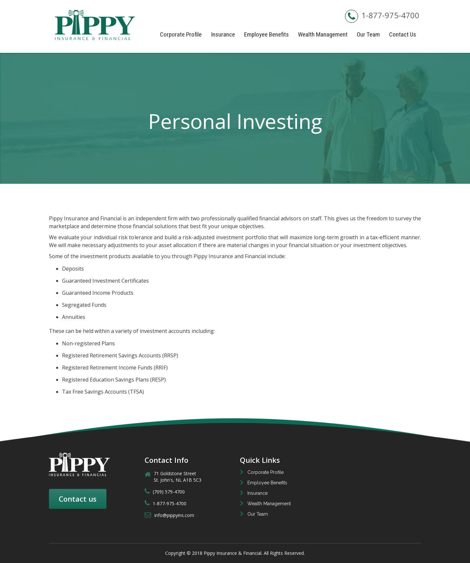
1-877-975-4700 (382, 15)
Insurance (223, 34)
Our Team (368, 34)
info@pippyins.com (169, 515)
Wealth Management (323, 34)
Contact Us (402, 34)
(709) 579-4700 (165, 492)
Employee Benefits (266, 34)
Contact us (78, 499)
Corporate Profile (181, 34)
